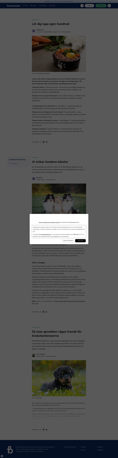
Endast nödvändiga (68, 240)
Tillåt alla (80, 240)
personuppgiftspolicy (45, 234)
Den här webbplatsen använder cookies (49, 222)
